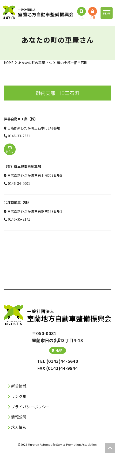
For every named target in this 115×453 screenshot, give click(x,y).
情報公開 (19, 417)
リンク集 (19, 396)
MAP (57, 350)
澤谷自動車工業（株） (21, 118)
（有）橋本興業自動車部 (22, 166)
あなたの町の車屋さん (35, 62)
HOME (9, 62)
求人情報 (19, 427)
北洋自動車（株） (17, 202)
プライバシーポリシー (30, 407)
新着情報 (19, 386)
